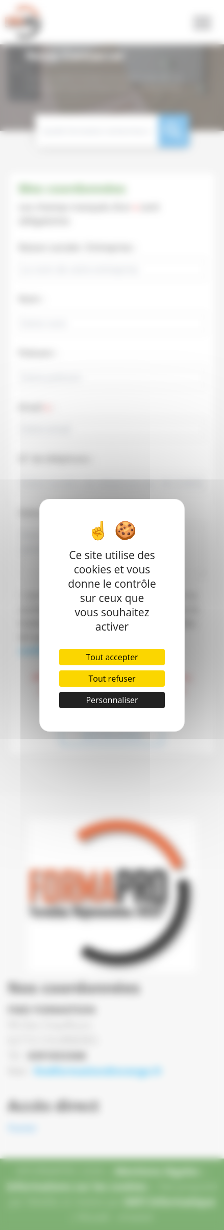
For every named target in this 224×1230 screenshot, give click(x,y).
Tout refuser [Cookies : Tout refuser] (112, 678)
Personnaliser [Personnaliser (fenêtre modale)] (112, 700)
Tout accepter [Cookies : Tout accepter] (112, 657)
